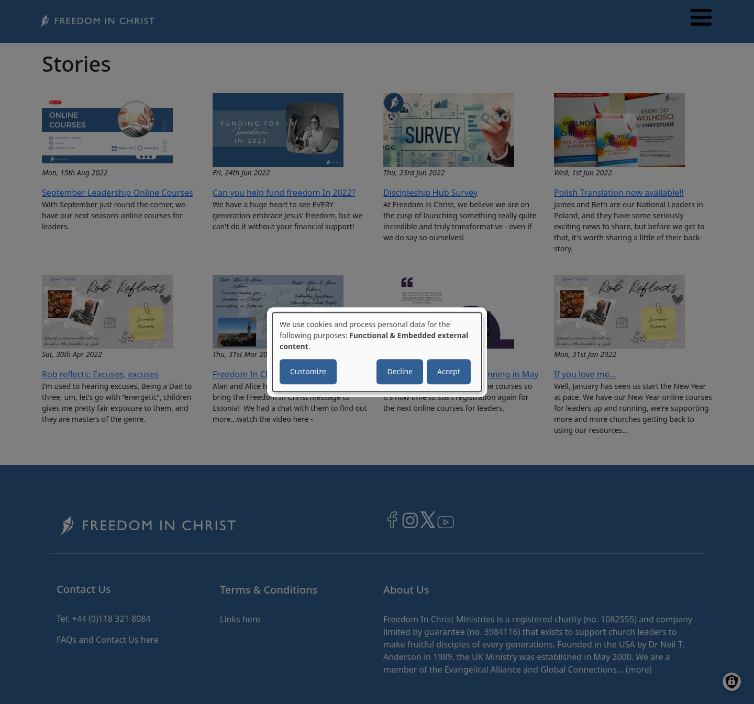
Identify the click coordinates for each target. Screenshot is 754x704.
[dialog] (377, 352)
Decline (400, 371)
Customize (308, 371)
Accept (448, 371)
